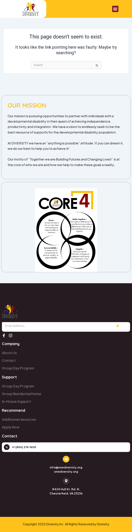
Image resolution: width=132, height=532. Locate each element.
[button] (115, 9)
